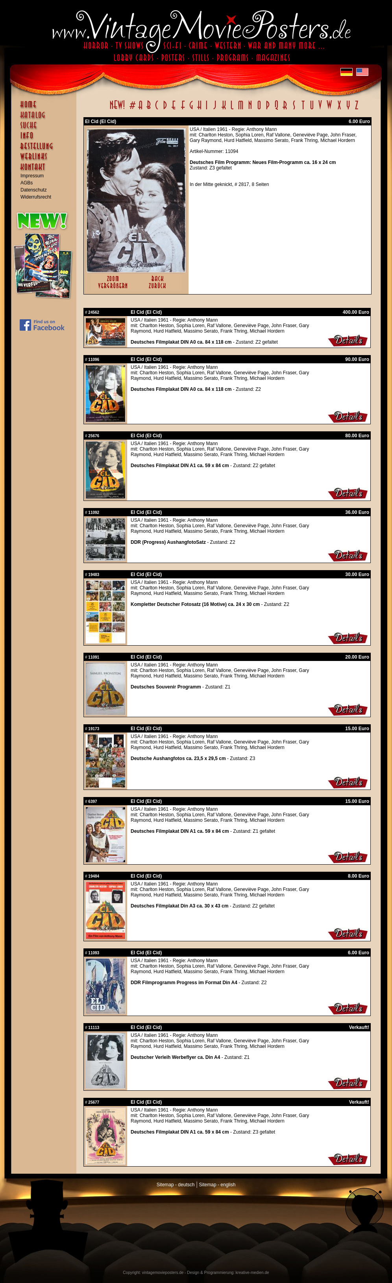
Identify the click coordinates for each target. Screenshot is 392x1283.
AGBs (26, 183)
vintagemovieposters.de (163, 1272)
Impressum (32, 176)
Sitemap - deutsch (176, 1184)
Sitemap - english (217, 1184)
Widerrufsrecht (35, 197)
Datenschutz (33, 190)
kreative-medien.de (252, 1272)
